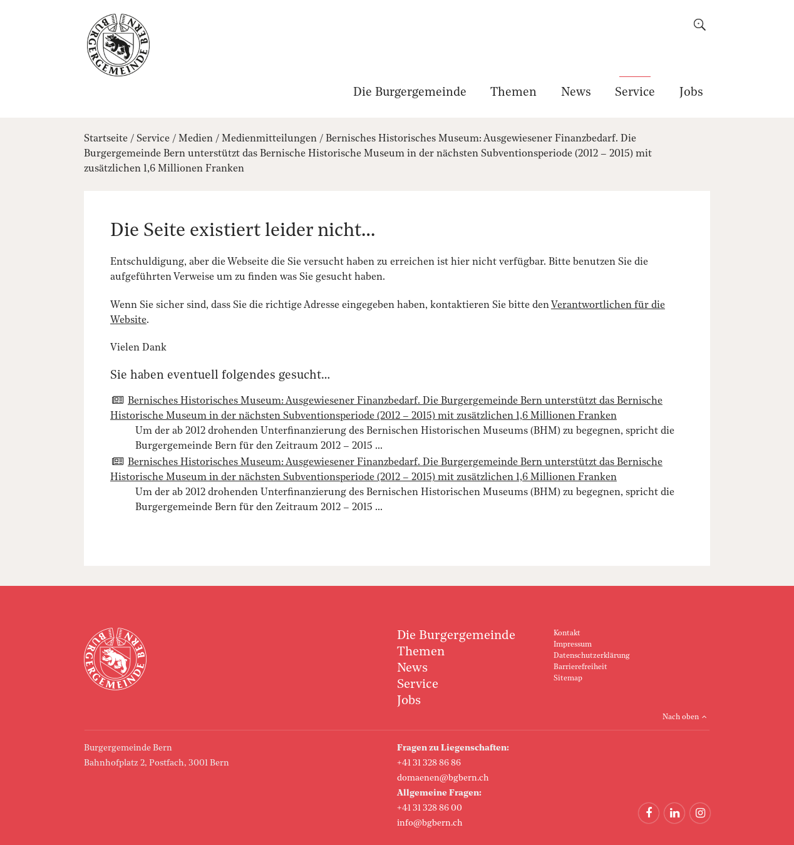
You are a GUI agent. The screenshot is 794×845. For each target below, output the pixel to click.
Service (635, 93)
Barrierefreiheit (580, 667)
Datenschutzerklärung (591, 656)
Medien (195, 139)
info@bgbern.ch (430, 823)
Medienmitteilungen (269, 139)
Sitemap (568, 678)
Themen (513, 93)
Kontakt (567, 633)
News (576, 93)
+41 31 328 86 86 (429, 763)
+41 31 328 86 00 (429, 808)
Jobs (691, 93)
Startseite (106, 139)
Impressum (573, 644)
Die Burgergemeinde (410, 93)
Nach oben (681, 717)
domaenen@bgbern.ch (443, 778)
